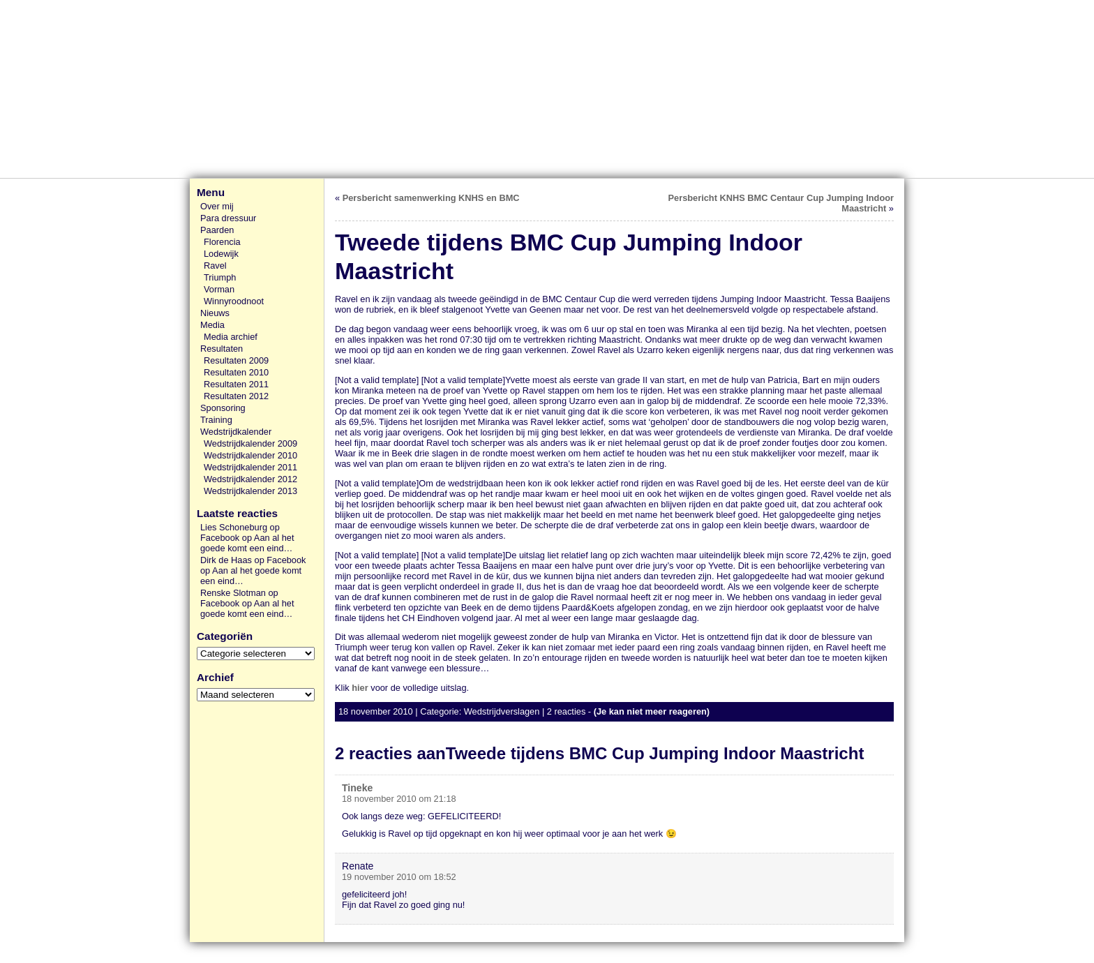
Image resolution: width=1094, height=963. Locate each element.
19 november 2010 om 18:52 (399, 877)
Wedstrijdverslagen (502, 711)
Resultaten (221, 348)
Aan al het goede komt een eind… (247, 542)
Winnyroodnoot (234, 301)
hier (360, 687)
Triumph (220, 277)
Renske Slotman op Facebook (239, 598)
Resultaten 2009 (236, 360)
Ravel (215, 265)
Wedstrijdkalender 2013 (250, 491)
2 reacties (566, 711)
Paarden (217, 230)
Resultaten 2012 (236, 396)
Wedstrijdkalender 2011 (250, 467)
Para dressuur (228, 218)
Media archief (230, 336)
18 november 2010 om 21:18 (399, 798)
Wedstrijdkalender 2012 (250, 479)
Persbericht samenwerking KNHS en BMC (431, 198)
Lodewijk (221, 253)
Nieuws (215, 313)
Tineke (357, 787)
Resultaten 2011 (236, 384)
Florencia (222, 242)
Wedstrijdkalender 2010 (250, 455)
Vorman (219, 289)
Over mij (217, 206)
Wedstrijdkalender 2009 (250, 443)
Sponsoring (223, 408)
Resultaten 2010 (236, 372)
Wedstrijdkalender (235, 431)
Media (212, 325)
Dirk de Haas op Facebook (253, 560)
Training (216, 420)
